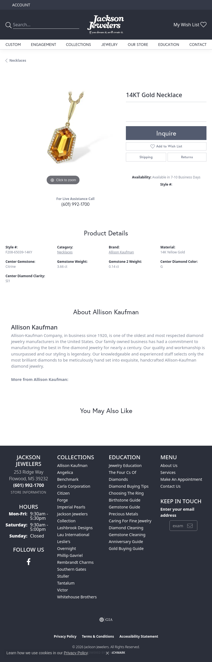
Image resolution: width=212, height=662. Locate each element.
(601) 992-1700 (75, 204)
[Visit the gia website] (106, 620)
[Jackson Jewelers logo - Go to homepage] (106, 25)
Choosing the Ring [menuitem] (126, 493)
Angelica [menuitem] (65, 472)
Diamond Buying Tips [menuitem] (129, 486)
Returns (187, 157)
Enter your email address (177, 512)
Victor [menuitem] (62, 590)
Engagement (43, 44)
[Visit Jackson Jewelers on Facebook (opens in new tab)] (28, 562)
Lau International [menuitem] (73, 534)
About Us (168, 465)
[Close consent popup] (107, 653)
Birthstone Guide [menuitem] (125, 500)
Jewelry (109, 44)
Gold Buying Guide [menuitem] (126, 548)
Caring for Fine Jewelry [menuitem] (130, 520)
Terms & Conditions (98, 636)
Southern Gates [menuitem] (71, 569)
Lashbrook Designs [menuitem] (75, 527)
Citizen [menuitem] (63, 493)
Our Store (138, 44)
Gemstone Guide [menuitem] (124, 507)
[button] (20, 5)
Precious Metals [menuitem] (123, 513)
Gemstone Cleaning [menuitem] (127, 534)
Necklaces (17, 60)
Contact (197, 44)
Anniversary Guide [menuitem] (126, 541)
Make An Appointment (181, 479)
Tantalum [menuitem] (66, 583)
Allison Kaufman (121, 252)
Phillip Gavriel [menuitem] (70, 555)
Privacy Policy (65, 636)
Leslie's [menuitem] (63, 541)
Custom (13, 44)
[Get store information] (28, 492)
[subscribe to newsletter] (190, 526)
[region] (63, 128)
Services (168, 472)
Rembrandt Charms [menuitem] (75, 562)
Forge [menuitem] (62, 500)
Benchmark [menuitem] (67, 479)
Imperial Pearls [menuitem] (71, 507)
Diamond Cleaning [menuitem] (126, 527)
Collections (78, 44)
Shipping (146, 157)
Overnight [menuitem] (66, 548)
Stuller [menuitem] (63, 576)
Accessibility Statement (139, 636)
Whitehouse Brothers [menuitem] (77, 596)
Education (168, 44)
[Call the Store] (28, 485)
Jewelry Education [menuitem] (125, 465)
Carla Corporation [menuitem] (73, 486)
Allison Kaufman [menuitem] (72, 465)
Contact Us (170, 486)
